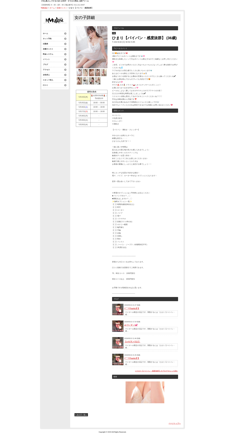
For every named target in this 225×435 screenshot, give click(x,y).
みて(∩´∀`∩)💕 (131, 325)
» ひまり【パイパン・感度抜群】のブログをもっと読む (156, 371)
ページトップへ (175, 423)
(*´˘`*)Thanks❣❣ (131, 308)
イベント (46, 59)
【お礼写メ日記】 (132, 342)
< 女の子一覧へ (81, 415)
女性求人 (46, 75)
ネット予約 (47, 39)
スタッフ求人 (48, 80)
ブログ (45, 64)
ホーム (52, 8)
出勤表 (45, 44)
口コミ (45, 85)
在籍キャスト (62, 8)
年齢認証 (44, 8)
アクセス (46, 70)
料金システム (48, 54)
